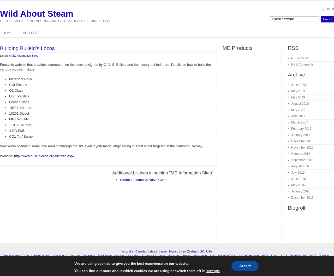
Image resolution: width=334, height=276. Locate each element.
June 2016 (298, 179)
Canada (140, 251)
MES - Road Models (294, 255)
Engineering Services (111, 255)
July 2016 (298, 172)
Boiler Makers (42, 255)
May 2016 (298, 185)
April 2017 (298, 116)
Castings (59, 255)
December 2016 (302, 141)
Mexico (173, 251)
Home (330, 9)
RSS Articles (300, 58)
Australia (127, 251)
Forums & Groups (153, 255)
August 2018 (300, 103)
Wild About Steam (36, 14)
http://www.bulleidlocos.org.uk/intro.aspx (44, 156)
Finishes (133, 255)
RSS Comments (302, 64)
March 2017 (299, 122)
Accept (245, 265)
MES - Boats (270, 255)
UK (202, 251)
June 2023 (298, 85)
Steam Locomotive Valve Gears (144, 180)
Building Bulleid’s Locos (27, 48)
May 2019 (298, 97)
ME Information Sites (24, 55)
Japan (163, 251)
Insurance (200, 255)
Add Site (31, 33)
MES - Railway (319, 255)
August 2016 (300, 166)
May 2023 (298, 91)
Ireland (152, 251)
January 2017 (300, 135)
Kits (212, 255)
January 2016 (300, 191)
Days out (74, 255)
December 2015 (302, 197)
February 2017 (301, 129)
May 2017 (298, 110)
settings (213, 271)
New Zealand (189, 251)
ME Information (249, 255)
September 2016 (302, 160)
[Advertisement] (44, 206)
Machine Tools (227, 255)
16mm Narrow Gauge (16, 255)
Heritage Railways (179, 255)
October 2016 (300, 154)
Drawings (89, 255)
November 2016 (302, 147)
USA (209, 251)
